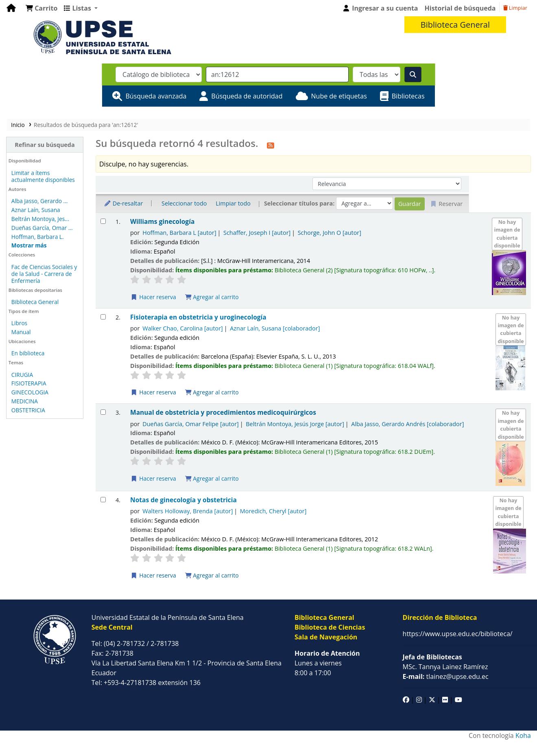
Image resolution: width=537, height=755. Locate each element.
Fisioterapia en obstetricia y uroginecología (198, 317)
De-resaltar (123, 203)
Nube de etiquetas (339, 96)
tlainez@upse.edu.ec (446, 676)
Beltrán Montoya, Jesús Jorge (295, 424)
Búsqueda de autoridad (246, 96)
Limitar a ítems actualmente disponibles (43, 176)
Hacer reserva (153, 297)
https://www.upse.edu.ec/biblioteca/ (458, 633)
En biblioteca (28, 353)
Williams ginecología (162, 221)
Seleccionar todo (184, 203)
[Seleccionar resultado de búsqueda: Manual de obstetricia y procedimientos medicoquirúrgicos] (103, 412)
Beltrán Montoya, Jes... (40, 219)
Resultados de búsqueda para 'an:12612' (86, 125)
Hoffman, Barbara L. (37, 237)
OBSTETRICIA (28, 410)
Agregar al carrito (212, 297)
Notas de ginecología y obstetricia (183, 500)
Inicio (18, 125)
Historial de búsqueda (460, 8)
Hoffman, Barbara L (179, 232)
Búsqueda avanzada (155, 96)
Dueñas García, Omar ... (42, 228)
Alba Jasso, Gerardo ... (39, 201)
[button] (41, 8)
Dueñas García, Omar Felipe (190, 424)
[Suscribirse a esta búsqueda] (270, 144)
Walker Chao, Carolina (182, 328)
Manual (21, 332)
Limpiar (515, 7)
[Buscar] (412, 74)
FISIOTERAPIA (28, 383)
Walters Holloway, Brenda (187, 511)
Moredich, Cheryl (273, 511)
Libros (19, 323)
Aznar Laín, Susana (35, 210)
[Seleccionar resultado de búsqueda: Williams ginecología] (103, 221)
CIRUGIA (22, 375)
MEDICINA (24, 401)
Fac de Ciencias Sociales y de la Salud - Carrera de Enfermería (44, 273)
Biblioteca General (35, 302)
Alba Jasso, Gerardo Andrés (407, 424)
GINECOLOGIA (29, 392)
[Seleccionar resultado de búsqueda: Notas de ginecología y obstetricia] (103, 499)
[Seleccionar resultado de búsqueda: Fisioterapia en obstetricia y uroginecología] (103, 317)
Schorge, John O (329, 232)
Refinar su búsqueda (44, 145)
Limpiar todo (233, 203)
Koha (523, 735)
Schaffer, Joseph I (256, 232)
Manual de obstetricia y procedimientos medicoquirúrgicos (223, 412)
